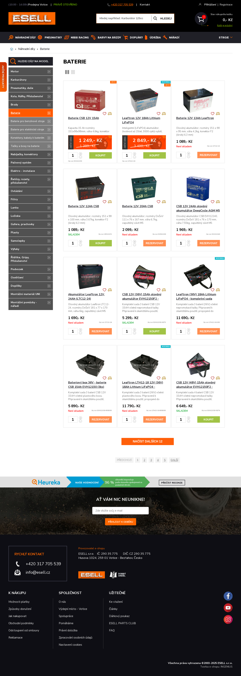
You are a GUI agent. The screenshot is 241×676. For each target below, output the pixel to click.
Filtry (14, 199)
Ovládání (16, 191)
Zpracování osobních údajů (75, 637)
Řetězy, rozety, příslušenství (20, 181)
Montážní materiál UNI (25, 294)
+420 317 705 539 (122, 4)
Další (174, 460)
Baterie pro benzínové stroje (28, 121)
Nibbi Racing (80, 37)
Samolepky (18, 241)
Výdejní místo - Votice (73, 609)
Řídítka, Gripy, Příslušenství (20, 259)
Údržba (155, 37)
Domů (11, 48)
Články (113, 609)
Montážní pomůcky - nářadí (24, 304)
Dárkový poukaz (119, 616)
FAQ (112, 630)
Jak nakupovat (17, 616)
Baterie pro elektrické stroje (27, 129)
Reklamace (15, 637)
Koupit (100, 155)
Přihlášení (210, 4)
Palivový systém (21, 162)
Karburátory (18, 80)
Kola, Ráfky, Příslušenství (27, 96)
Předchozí (124, 460)
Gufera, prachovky (22, 224)
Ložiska (15, 216)
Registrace (226, 4)
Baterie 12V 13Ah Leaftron (195, 118)
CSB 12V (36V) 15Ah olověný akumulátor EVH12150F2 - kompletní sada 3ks (141, 299)
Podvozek (17, 269)
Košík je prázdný (225, 25)
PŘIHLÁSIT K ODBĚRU (120, 521)
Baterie (45, 49)
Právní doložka (68, 630)
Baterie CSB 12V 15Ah (83, 118)
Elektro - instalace (23, 171)
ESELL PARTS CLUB (122, 623)
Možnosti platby (19, 602)
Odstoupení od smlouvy (23, 630)
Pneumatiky (53, 37)
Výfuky (15, 249)
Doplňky (136, 37)
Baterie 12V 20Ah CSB (137, 206)
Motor (15, 71)
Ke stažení (116, 602)
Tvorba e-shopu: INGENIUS (216, 666)
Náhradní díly (25, 37)
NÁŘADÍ (174, 37)
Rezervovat (208, 155)
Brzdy (14, 104)
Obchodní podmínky (21, 623)
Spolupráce (66, 616)
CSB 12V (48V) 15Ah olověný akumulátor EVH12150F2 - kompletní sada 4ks (195, 387)
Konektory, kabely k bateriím (27, 138)
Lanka (14, 207)
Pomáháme (66, 623)
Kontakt (145, 4)
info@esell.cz (38, 572)
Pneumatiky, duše (22, 88)
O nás (62, 602)
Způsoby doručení (19, 609)
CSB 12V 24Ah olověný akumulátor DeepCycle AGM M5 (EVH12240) (198, 210)
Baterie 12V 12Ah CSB (83, 206)
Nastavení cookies (70, 645)
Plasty (15, 232)
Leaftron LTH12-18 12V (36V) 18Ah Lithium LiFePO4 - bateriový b (142, 387)
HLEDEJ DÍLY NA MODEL (33, 61)
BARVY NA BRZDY (109, 37)
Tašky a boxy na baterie (25, 146)
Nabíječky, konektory (24, 154)
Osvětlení (17, 277)
